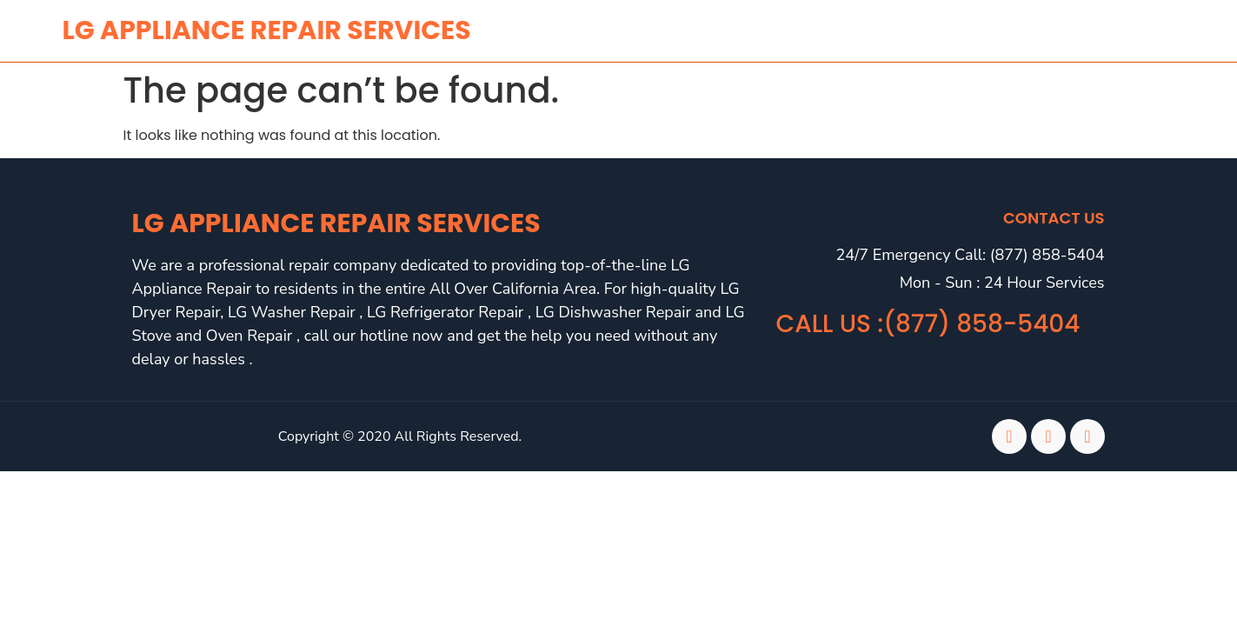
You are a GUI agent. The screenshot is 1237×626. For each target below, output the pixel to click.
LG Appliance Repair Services (336, 223)
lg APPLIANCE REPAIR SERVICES (267, 30)
